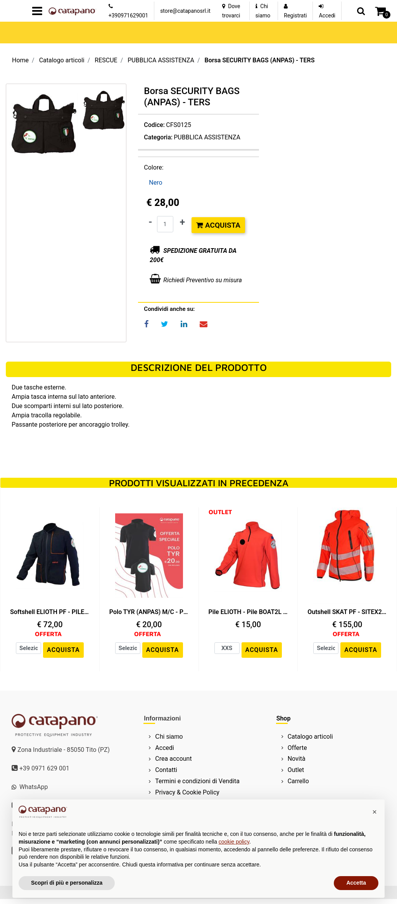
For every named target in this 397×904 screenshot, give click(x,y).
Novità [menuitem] (297, 758)
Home (20, 60)
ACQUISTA (63, 650)
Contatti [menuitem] (166, 770)
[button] (103, 110)
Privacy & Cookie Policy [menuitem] (187, 792)
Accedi (327, 15)
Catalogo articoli (62, 60)
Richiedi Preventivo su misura (202, 279)
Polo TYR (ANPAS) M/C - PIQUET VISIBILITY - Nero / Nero (149, 612)
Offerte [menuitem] (297, 747)
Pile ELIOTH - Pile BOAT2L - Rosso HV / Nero (248, 612)
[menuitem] (196, 736)
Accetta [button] (356, 883)
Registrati (295, 15)
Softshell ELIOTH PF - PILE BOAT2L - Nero (50, 612)
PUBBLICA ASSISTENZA (161, 60)
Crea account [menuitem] (173, 758)
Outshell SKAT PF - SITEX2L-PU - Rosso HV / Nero (347, 612)
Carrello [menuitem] (298, 781)
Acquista (218, 224)
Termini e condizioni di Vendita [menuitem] (197, 781)
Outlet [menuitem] (296, 770)
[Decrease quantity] (150, 221)
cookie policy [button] (234, 842)
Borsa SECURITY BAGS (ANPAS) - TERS (259, 60)
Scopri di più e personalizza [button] (66, 883)
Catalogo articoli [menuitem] (310, 736)
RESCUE (106, 60)
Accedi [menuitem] (164, 747)
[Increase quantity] (182, 221)
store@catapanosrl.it (185, 11)
